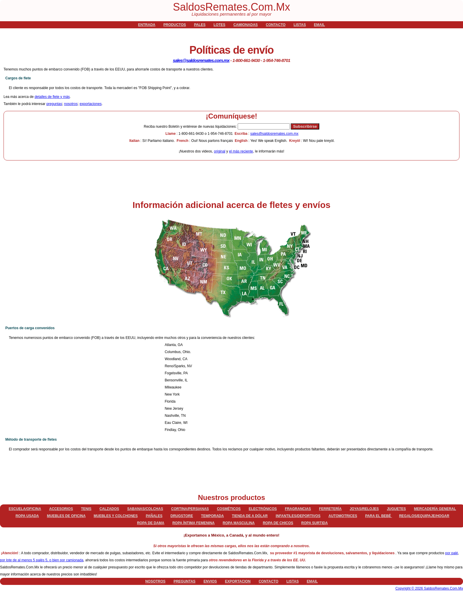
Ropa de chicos (278, 523)
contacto (275, 25)
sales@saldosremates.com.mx (201, 60)
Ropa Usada (27, 516)
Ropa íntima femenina (193, 523)
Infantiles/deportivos (298, 516)
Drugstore (182, 516)
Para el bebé (378, 516)
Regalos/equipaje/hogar (424, 516)
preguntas (54, 104)
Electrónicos (263, 509)
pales (200, 25)
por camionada (71, 560)
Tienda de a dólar (249, 516)
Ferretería (330, 509)
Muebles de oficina (66, 516)
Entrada (147, 25)
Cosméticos (229, 509)
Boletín (191, 126)
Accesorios (61, 509)
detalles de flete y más (52, 97)
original (219, 151)
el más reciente (241, 151)
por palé (451, 553)
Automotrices (342, 516)
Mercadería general (435, 509)
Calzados (109, 509)
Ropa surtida (314, 523)
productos (174, 25)
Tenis (86, 509)
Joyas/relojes (364, 509)
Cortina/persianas (190, 509)
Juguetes (396, 509)
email (319, 25)
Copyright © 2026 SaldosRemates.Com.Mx (429, 588)
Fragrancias (298, 509)
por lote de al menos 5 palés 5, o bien (30, 560)
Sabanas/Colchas (145, 509)
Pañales (154, 516)
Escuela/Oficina (25, 509)
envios (210, 581)
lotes (219, 25)
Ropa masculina (239, 523)
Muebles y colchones (116, 516)
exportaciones (91, 104)
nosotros (70, 104)
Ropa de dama (150, 523)
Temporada (212, 516)
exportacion (238, 581)
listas (300, 25)
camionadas (245, 25)
